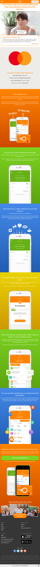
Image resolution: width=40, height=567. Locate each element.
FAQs (22, 526)
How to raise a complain (6, 541)
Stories (2, 528)
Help (2, 535)
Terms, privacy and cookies (7, 539)
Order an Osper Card (26, 528)
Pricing (22, 524)
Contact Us (3, 537)
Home (20, 2)
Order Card (35, 1)
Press (2, 529)
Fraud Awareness (5, 542)
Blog (2, 524)
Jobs (2, 526)
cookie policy (25, 565)
